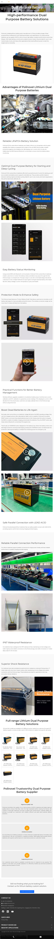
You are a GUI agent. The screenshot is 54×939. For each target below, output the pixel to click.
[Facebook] (3, 911)
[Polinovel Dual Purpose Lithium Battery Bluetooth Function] (27, 362)
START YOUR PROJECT (27, 891)
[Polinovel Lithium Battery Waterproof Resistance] (27, 612)
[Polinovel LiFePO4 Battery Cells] (27, 113)
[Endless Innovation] (27, 828)
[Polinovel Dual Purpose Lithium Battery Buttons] (27, 451)
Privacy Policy (4, 919)
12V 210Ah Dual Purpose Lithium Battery (20, 764)
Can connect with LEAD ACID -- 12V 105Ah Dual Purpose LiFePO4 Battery (20, 747)
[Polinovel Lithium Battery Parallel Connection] (27, 571)
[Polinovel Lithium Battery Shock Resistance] (27, 696)
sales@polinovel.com (8, 903)
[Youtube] (12, 911)
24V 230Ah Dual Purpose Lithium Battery (7, 781)
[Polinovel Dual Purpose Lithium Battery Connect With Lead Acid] (27, 493)
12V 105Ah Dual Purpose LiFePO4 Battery (7, 764)
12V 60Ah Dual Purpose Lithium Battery (33, 747)
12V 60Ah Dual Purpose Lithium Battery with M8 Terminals (46, 747)
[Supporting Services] (27, 855)
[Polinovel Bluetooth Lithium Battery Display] (27, 242)
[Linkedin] (7, 911)
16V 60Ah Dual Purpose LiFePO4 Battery (33, 764)
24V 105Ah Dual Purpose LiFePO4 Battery (46, 764)
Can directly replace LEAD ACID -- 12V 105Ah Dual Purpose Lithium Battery (7, 747)
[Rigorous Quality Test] (27, 800)
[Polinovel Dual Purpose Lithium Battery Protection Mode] (27, 323)
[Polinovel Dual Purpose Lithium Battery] (27, 64)
